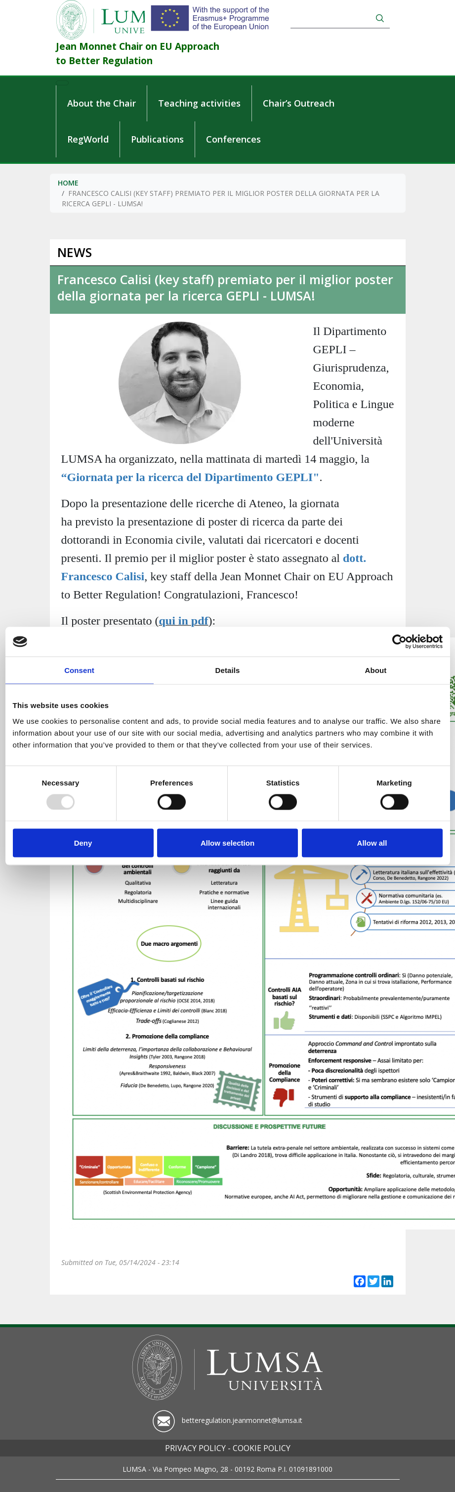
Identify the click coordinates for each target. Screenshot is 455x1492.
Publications (157, 139)
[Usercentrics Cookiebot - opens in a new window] (399, 641)
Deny (83, 843)
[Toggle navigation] (62, 82)
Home (68, 182)
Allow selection (227, 843)
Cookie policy (261, 1448)
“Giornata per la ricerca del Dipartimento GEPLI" (190, 477)
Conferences (233, 139)
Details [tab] (227, 670)
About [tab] (376, 670)
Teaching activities (199, 103)
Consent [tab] (79, 670)
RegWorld (88, 139)
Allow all (372, 843)
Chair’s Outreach (298, 103)
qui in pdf (183, 620)
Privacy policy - (198, 1448)
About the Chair (101, 103)
